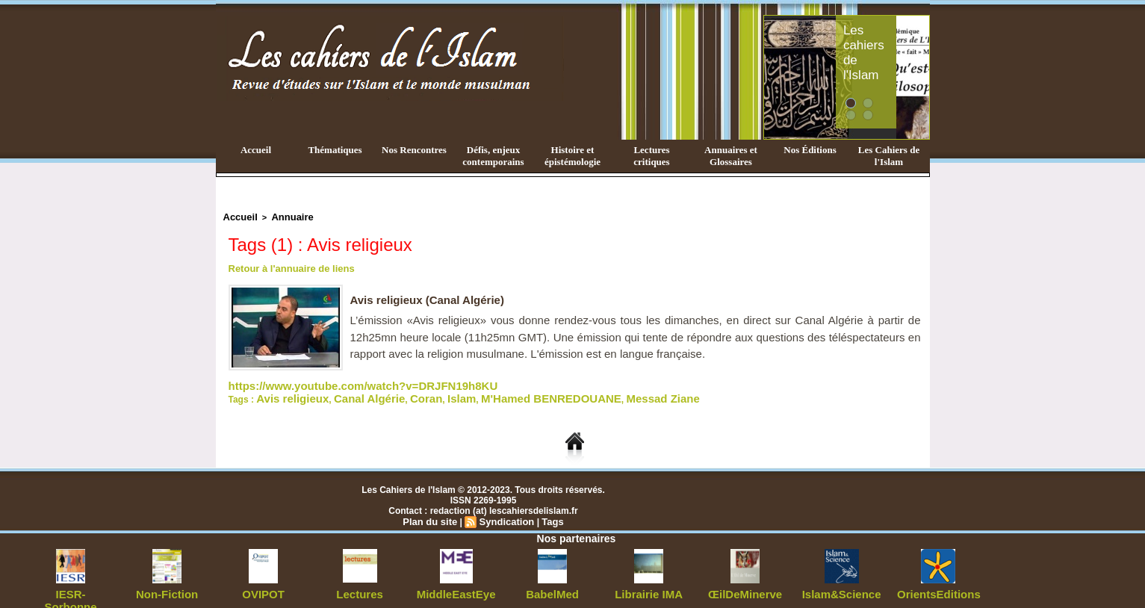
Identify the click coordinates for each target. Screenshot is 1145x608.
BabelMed (552, 585)
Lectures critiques (651, 155)
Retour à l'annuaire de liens (287, 266)
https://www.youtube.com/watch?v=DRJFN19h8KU (336, 381)
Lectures (360, 585)
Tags (549, 514)
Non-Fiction (167, 585)
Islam (423, 392)
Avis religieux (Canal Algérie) (432, 297)
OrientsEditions (937, 585)
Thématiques (335, 149)
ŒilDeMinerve (745, 585)
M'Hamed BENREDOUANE (496, 392)
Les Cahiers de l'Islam (888, 155)
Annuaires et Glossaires (730, 155)
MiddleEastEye (456, 585)
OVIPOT (263, 585)
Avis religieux (285, 392)
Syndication (505, 514)
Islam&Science (841, 585)
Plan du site (433, 514)
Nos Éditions (809, 149)
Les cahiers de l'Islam (892, 32)
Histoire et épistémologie (572, 155)
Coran (394, 392)
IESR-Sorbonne (71, 585)
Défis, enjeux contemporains (493, 155)
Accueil (256, 149)
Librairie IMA (648, 585)
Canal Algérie (347, 392)
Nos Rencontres (414, 149)
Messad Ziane (586, 392)
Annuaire (284, 215)
